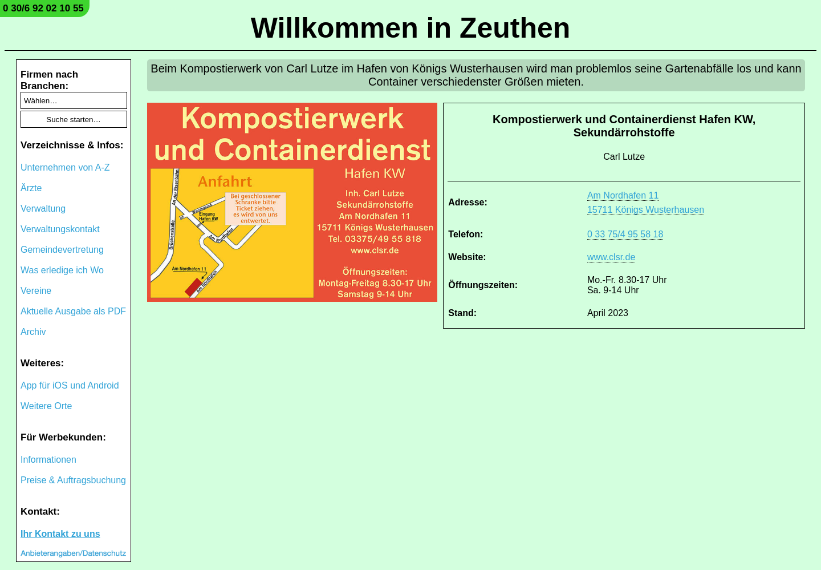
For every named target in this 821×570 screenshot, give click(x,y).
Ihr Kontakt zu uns (60, 534)
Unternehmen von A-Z (65, 167)
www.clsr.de (611, 257)
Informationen (48, 459)
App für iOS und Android (70, 385)
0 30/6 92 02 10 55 (43, 8)
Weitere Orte (46, 406)
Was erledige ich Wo (62, 270)
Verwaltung (43, 208)
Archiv (33, 332)
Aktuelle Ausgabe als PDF (73, 311)
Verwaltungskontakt (60, 229)
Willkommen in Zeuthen (411, 28)
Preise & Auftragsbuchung (73, 480)
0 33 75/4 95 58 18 (625, 234)
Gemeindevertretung (62, 249)
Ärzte (31, 188)
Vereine (36, 291)
